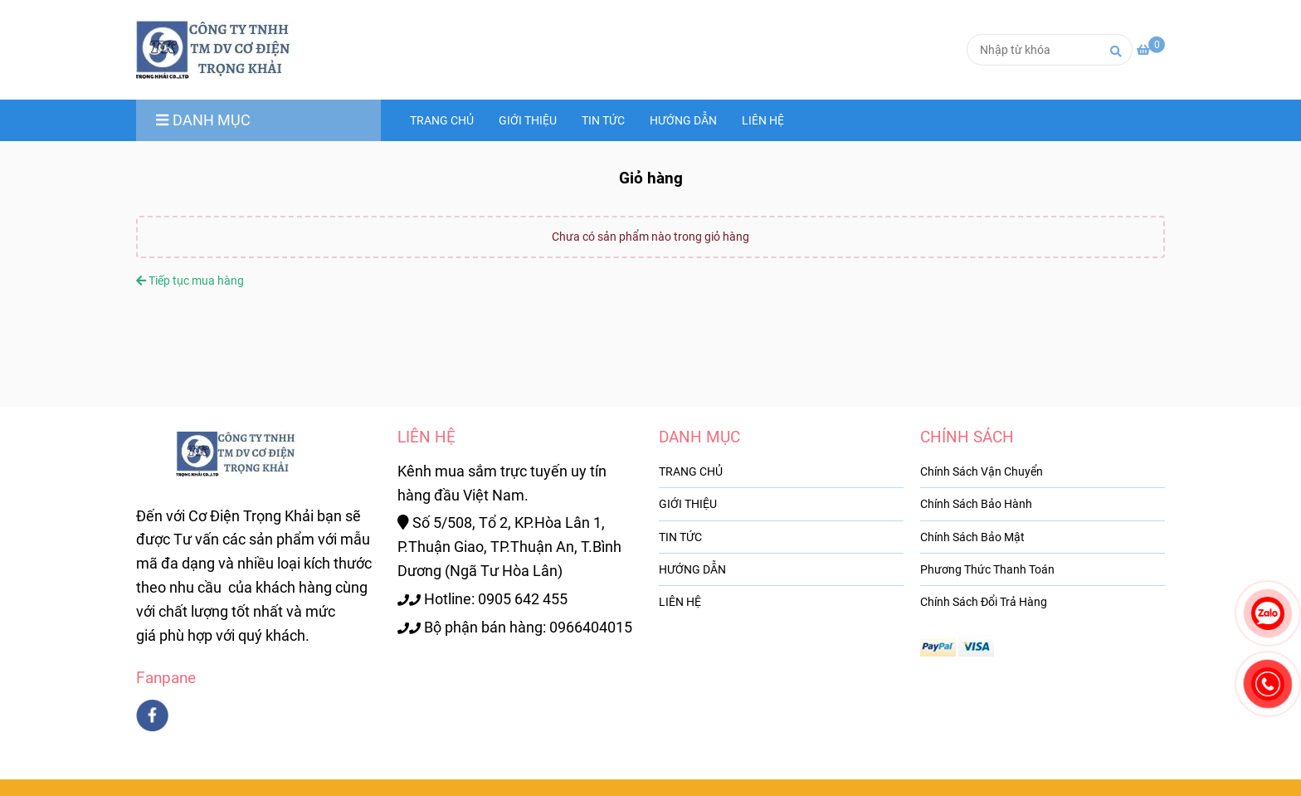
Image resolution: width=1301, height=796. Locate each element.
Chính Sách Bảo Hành (976, 503)
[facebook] (152, 715)
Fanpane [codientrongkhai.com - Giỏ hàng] (166, 677)
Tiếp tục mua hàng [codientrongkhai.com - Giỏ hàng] (190, 280)
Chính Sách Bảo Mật (972, 537)
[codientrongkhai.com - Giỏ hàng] (223, 50)
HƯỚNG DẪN (683, 120)
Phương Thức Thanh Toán (987, 569)
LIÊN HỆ (763, 120)
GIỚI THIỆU (528, 120)
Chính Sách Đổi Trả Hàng (983, 601)
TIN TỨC (603, 120)
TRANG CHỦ (442, 120)
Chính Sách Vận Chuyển (981, 471)
